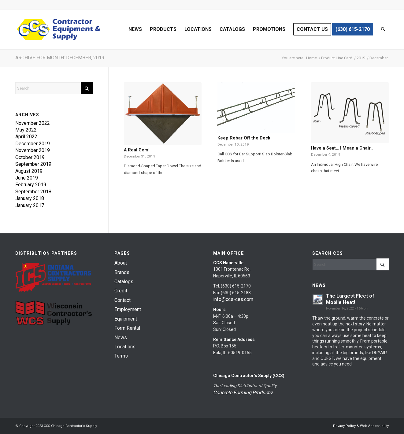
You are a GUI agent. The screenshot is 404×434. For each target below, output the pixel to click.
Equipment (125, 319)
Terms (121, 356)
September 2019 (33, 164)
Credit (120, 291)
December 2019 (32, 144)
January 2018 (29, 198)
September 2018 (33, 192)
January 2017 (29, 205)
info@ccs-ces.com (233, 299)
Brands (121, 272)
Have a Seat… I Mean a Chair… (342, 148)
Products (262, 392)
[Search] (383, 29)
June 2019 (26, 178)
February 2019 (30, 184)
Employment (127, 309)
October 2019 (30, 157)
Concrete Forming (232, 392)
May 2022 (26, 130)
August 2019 (29, 171)
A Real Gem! (137, 149)
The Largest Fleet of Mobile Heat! (350, 299)
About (120, 263)
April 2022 (26, 136)
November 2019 (32, 150)
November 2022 (32, 123)
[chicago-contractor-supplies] (58, 29)
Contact (122, 300)
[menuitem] (135, 29)
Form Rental (127, 328)
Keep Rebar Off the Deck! (244, 137)
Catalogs (123, 281)
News (120, 337)
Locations (124, 347)
